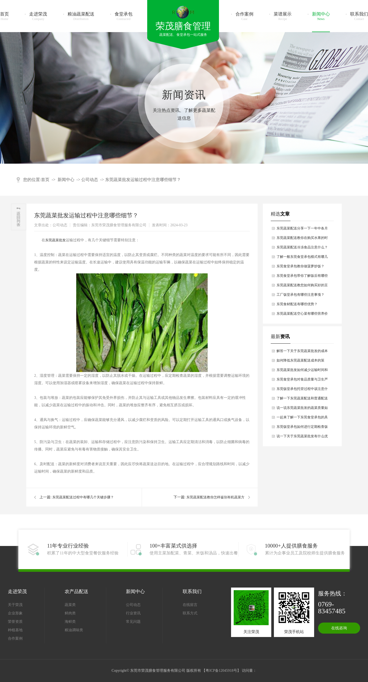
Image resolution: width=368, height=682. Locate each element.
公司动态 (89, 179)
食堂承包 (123, 16)
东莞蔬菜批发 (55, 240)
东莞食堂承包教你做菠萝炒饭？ (300, 266)
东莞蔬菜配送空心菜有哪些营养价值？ (302, 315)
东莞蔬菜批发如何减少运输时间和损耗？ (302, 371)
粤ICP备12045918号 (221, 671)
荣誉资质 (15, 622)
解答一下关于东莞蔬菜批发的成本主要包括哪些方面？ (302, 352)
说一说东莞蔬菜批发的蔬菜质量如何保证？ (302, 409)
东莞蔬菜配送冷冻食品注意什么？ (302, 247)
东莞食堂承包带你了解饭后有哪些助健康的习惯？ (302, 277)
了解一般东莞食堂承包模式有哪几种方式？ (302, 258)
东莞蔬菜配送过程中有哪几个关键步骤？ (83, 497)
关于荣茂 (15, 605)
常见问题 (133, 622)
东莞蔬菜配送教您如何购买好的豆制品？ (302, 286)
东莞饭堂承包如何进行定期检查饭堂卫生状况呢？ (302, 428)
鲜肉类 (70, 613)
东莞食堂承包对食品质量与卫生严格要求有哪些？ (302, 380)
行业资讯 (133, 613)
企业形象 (15, 613)
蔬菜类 (70, 605)
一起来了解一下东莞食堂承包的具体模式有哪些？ (302, 418)
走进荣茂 (38, 16)
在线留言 (190, 605)
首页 (4, 16)
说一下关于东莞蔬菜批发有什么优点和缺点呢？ (302, 437)
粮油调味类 (74, 630)
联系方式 (190, 613)
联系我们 (359, 16)
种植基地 (15, 630)
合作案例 (244, 16)
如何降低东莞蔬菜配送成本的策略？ (300, 361)
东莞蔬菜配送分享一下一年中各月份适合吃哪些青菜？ (302, 229)
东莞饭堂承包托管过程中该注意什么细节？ (302, 390)
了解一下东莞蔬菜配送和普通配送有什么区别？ (302, 399)
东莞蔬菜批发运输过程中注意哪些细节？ (143, 179)
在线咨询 (339, 628)
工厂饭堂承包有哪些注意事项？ (300, 295)
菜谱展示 (283, 16)
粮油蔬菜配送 (81, 16)
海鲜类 (70, 622)
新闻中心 (321, 16)
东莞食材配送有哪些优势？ (297, 304)
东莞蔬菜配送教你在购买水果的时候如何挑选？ (302, 239)
